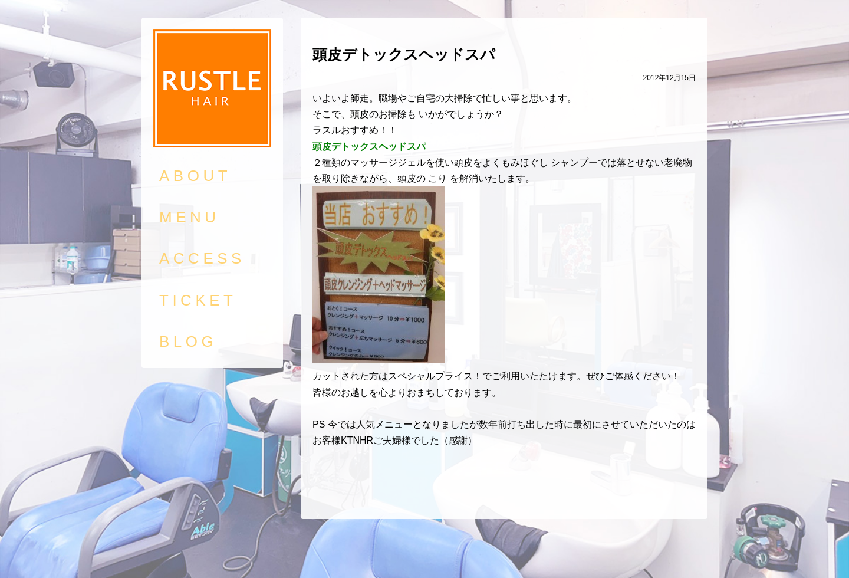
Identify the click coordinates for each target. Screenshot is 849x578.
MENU (189, 217)
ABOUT (195, 176)
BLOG (188, 341)
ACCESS (202, 258)
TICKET (197, 300)
